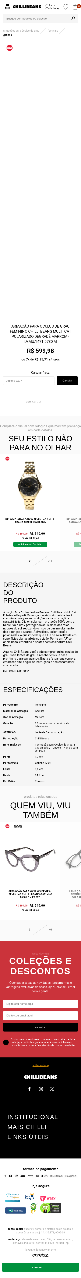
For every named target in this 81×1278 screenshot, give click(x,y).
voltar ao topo (41, 1065)
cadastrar (40, 1027)
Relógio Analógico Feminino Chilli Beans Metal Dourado (30, 521)
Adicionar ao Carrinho (30, 544)
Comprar (37, 1267)
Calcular (67, 380)
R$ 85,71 (41, 359)
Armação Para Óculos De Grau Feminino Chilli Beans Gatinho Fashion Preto (30, 894)
